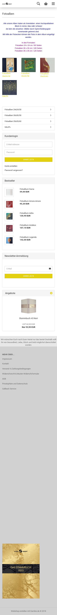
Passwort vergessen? (14, 170)
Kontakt (5, 364)
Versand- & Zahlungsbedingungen (16, 369)
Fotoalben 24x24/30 (9, 67)
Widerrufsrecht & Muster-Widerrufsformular (20, 374)
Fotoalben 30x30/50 (28, 67)
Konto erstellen (11, 166)
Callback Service (9, 389)
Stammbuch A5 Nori (28, 318)
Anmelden (28, 160)
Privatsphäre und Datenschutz (15, 384)
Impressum (7, 359)
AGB (4, 379)
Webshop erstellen (19, 611)
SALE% (9, 88)
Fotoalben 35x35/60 (47, 67)
